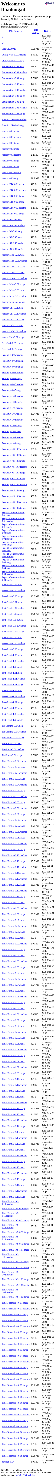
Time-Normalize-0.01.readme (16, 1308)
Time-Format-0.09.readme (14, 843)
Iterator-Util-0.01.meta (12, 308)
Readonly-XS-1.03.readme (14, 467)
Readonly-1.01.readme (12, 408)
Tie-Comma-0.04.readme (14, 731)
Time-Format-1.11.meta (13, 1096)
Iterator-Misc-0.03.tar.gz (13, 302)
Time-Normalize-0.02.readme (16, 1326)
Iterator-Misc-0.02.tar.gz (13, 284)
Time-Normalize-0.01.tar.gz (15, 1314)
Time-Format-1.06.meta (13, 1008)
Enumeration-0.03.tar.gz (13, 113)
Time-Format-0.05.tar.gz (13, 802)
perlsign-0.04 (8, 1461)
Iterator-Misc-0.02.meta (13, 272)
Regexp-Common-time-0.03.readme (13, 555)
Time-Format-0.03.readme (14, 773)
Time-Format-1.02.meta (13, 937)
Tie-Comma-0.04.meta (12, 726)
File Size (35, 31)
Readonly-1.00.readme (12, 396)
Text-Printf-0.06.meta (12, 584)
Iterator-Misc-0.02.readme (14, 278)
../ (2, 43)
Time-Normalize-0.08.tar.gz (15, 1438)
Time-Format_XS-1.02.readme (10, 1273)
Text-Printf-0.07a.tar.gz (13, 631)
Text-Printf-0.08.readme (13, 643)
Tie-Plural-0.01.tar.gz (12, 755)
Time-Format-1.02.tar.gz (13, 949)
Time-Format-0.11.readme (14, 867)
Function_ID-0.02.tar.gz (13, 125)
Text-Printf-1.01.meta (12, 673)
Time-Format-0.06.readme (14, 808)
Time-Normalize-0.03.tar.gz (15, 1350)
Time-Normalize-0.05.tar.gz (15, 1385)
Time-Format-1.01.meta (13, 920)
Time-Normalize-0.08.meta (15, 1426)
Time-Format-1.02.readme (14, 943)
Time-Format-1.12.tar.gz (13, 1126)
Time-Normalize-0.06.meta (15, 1391)
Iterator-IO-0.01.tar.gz (12, 231)
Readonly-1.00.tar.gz (12, 402)
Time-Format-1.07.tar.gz (13, 1038)
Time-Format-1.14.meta (13, 1149)
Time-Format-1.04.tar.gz (13, 985)
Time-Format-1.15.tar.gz (13, 1179)
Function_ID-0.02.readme (14, 119)
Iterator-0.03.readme (11, 172)
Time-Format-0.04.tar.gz (13, 790)
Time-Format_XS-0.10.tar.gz (15, 1208)
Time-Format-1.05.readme (14, 996)
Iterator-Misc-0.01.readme (14, 260)
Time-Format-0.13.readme (14, 890)
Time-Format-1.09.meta (13, 1061)
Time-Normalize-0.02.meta (15, 1320)
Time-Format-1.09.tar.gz (13, 1073)
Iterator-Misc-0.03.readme (14, 296)
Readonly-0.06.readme (12, 372)
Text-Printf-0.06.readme (13, 590)
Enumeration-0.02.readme (14, 90)
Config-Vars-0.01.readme (14, 54)
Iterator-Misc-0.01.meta (13, 255)
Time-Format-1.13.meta (13, 1132)
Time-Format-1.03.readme (14, 961)
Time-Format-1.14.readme (14, 1155)
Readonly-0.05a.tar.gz (12, 366)
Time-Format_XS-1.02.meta (15, 1267)
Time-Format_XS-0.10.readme (10, 1202)
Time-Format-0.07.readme (14, 820)
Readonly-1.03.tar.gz (12, 443)
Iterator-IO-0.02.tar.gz (12, 249)
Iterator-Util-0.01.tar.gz (13, 319)
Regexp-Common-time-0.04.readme (13, 572)
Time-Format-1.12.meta (13, 1114)
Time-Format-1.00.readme (14, 908)
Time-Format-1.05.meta (13, 990)
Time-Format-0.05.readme (14, 796)
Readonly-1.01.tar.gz (12, 414)
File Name (14, 31)
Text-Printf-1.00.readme (13, 661)
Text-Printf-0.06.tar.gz (12, 596)
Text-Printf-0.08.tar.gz (12, 649)
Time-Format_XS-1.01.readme (10, 1255)
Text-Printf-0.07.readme (13, 608)
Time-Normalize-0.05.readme (16, 1379)
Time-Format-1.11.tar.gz (13, 1108)
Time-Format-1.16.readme (14, 1191)
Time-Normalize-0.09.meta (15, 1444)
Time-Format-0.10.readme (14, 855)
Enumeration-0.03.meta (13, 102)
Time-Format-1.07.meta (13, 1026)
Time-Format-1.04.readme (14, 979)
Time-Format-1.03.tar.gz (13, 967)
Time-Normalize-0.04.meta (15, 1355)
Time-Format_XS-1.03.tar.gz (15, 1297)
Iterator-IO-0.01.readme (13, 225)
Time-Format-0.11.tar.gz (13, 873)
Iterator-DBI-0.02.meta (13, 202)
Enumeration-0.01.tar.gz (13, 78)
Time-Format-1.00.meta (13, 902)
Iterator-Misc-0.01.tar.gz (13, 266)
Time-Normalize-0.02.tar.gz (15, 1332)
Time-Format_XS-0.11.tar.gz (15, 1220)
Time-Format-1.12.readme (14, 1120)
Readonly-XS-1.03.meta (13, 461)
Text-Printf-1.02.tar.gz (12, 702)
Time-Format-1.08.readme (14, 1049)
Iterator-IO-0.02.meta (12, 237)
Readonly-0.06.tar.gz (12, 378)
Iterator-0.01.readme (11, 137)
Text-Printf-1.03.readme (13, 714)
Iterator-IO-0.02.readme (13, 243)
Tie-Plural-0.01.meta (12, 743)
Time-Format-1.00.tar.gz (13, 914)
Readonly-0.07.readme (12, 384)
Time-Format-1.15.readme (14, 1173)
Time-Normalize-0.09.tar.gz (15, 1456)
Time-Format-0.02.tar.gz (13, 767)
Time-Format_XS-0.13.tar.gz (15, 1244)
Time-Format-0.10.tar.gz (13, 861)
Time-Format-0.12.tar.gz (13, 885)
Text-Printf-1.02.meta (12, 690)
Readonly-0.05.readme (12, 355)
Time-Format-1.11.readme (14, 1102)
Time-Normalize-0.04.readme (16, 1361)
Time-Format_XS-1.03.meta (15, 1285)
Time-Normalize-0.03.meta (15, 1338)
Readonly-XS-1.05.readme (14, 502)
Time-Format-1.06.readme (14, 1014)
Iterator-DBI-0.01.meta (13, 184)
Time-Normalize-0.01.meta (15, 1303)
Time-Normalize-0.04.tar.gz (15, 1367)
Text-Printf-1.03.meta (12, 708)
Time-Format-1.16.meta (13, 1185)
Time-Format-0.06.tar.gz (13, 814)
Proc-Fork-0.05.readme (13, 343)
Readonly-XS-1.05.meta (13, 496)
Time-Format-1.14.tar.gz (13, 1161)
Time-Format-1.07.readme (14, 1032)
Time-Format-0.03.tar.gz (13, 779)
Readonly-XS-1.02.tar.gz (14, 455)
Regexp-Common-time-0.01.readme (13, 519)
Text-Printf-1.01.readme (13, 678)
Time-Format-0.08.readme (14, 832)
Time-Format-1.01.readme (14, 926)
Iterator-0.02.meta (10, 149)
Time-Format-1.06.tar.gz (13, 1020)
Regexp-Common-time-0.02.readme (13, 537)
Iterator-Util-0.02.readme (14, 331)
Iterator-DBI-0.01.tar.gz (13, 196)
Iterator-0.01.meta (10, 131)
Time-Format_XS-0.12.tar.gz (15, 1232)
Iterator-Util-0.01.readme (14, 313)
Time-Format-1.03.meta (13, 955)
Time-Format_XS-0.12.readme (10, 1226)
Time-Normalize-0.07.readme (16, 1414)
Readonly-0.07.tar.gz (12, 390)
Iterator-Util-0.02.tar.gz (13, 337)
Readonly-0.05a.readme (13, 361)
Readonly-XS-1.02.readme (14, 449)
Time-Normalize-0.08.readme (16, 1432)
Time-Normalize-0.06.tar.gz (15, 1403)
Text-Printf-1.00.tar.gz (12, 667)
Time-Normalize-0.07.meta (15, 1408)
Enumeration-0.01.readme (14, 72)
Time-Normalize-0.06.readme (16, 1397)
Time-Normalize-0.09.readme (16, 1450)
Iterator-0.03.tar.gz (10, 178)
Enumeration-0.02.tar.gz (13, 96)
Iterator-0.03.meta (10, 166)
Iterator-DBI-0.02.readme (14, 207)
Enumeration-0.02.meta (13, 84)
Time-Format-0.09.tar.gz (13, 849)
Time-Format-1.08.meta (13, 1043)
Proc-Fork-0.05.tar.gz (12, 349)
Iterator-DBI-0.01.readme (14, 190)
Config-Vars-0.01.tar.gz (13, 60)
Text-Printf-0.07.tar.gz (12, 614)
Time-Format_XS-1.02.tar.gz (15, 1279)
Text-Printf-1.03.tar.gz (12, 720)
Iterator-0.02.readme (11, 155)
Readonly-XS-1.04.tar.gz (14, 490)
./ (2, 37)
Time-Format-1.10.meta (13, 1079)
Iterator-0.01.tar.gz (10, 143)
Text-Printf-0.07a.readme (14, 625)
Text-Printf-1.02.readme (13, 696)
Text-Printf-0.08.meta (12, 637)
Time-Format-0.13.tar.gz (13, 896)
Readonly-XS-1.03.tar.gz (14, 472)
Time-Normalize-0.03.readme (16, 1344)
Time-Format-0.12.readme (14, 879)
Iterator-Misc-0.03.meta (13, 290)
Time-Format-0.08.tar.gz (13, 837)
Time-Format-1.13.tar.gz (13, 1144)
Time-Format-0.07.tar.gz (13, 826)
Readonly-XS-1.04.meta (13, 478)
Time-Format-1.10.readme (14, 1085)
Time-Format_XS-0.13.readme (10, 1238)
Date (46, 31)
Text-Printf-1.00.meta (12, 655)
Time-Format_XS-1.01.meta (15, 1250)
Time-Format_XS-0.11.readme (10, 1214)
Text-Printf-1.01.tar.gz (12, 684)
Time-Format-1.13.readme (14, 1138)
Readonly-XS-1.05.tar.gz (14, 508)
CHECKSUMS (9, 49)
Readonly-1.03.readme (12, 437)
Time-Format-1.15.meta (13, 1167)
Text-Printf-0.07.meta (12, 602)
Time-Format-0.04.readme (14, 784)
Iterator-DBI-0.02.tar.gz (13, 213)
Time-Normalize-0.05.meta (15, 1373)
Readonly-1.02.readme (12, 419)
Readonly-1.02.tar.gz (12, 425)
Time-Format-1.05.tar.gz (13, 1002)
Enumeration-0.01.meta (13, 66)
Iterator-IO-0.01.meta (12, 219)
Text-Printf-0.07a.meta (12, 620)
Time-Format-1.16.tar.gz (13, 1197)
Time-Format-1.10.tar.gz (13, 1091)
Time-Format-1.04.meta (13, 973)
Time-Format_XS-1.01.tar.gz (15, 1261)
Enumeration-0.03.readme (14, 107)
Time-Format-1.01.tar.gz (13, 932)
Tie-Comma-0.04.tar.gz (13, 737)
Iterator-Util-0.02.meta (12, 325)
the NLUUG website (25, 1475)
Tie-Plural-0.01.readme (13, 749)
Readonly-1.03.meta (11, 431)
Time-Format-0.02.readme (14, 761)
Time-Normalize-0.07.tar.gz (15, 1420)
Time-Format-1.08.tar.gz (13, 1055)
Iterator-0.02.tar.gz (10, 160)
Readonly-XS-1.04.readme (14, 484)
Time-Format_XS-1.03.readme (10, 1291)
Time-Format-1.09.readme (14, 1067)
